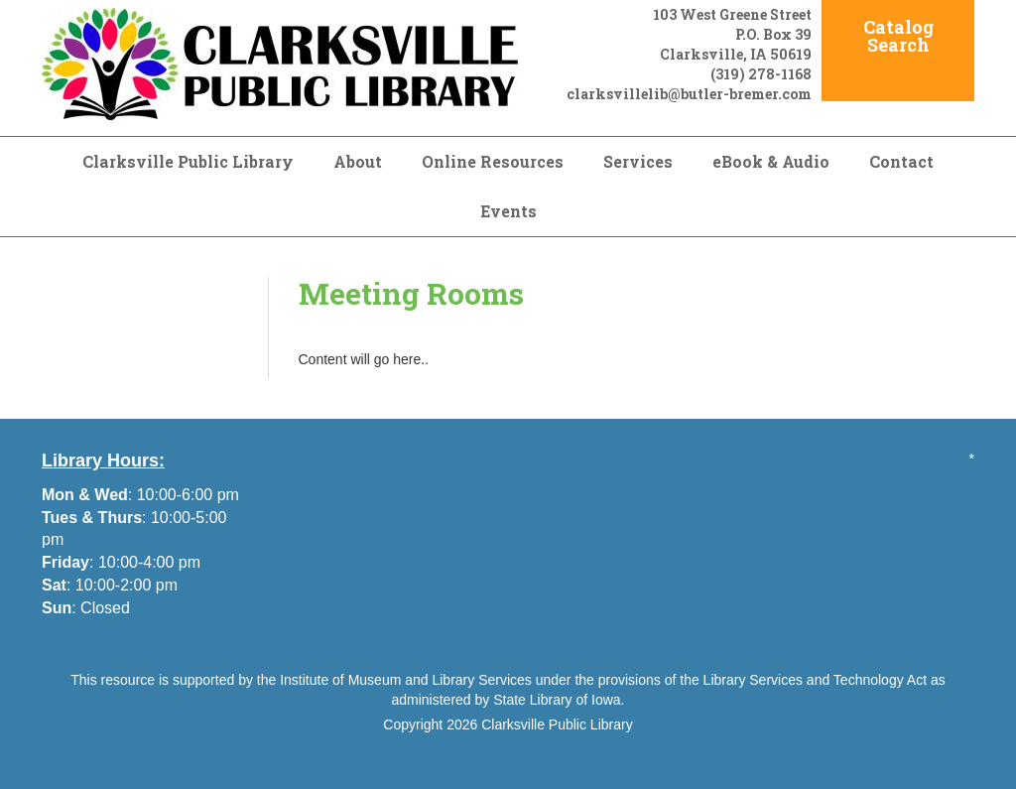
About (357, 161)
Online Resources (493, 161)
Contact (901, 161)
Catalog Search (898, 36)
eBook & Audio (770, 161)
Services (638, 161)
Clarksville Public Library (188, 161)
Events (508, 210)
